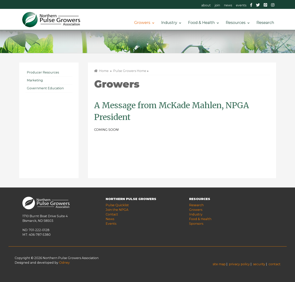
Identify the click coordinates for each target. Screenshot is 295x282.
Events (111, 223)
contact (275, 264)
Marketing (35, 80)
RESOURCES (199, 199)
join (217, 5)
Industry (171, 22)
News (110, 219)
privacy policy (239, 264)
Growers (144, 22)
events (241, 5)
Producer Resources (43, 72)
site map (219, 264)
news (228, 5)
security (259, 264)
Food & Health (203, 22)
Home (101, 71)
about (206, 5)
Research (266, 22)
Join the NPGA (117, 210)
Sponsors (196, 223)
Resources (237, 22)
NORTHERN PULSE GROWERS (131, 199)
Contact (112, 214)
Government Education (45, 88)
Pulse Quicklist (117, 205)
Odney (64, 262)
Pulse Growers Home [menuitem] (129, 71)
